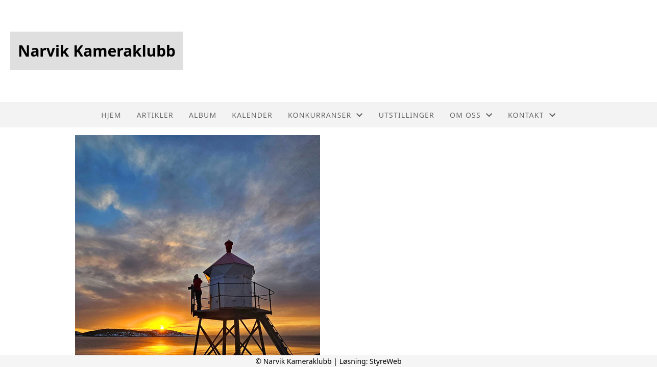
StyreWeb (386, 361)
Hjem (111, 115)
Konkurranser (325, 115)
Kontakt (532, 115)
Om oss (471, 115)
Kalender (252, 115)
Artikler (155, 115)
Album (202, 115)
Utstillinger (406, 115)
